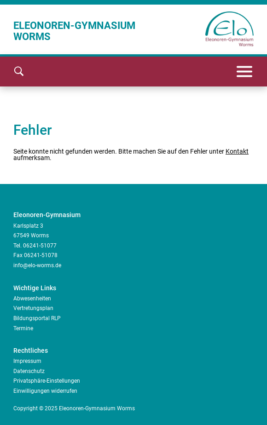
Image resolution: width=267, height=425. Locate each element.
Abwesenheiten (32, 298)
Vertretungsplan (33, 308)
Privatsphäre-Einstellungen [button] (46, 381)
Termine (23, 328)
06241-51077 (40, 245)
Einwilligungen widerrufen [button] (45, 391)
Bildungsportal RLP (37, 318)
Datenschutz (29, 371)
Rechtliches (30, 350)
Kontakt (237, 151)
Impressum (27, 361)
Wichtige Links (34, 288)
